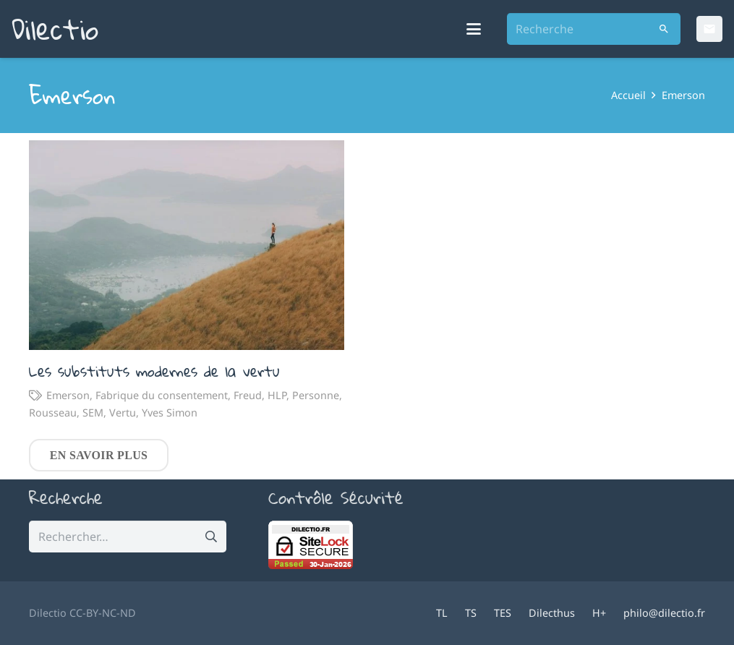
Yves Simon (169, 413)
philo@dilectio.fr (664, 613)
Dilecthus (552, 613)
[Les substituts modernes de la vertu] (186, 245)
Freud (248, 396)
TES (502, 613)
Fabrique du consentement (161, 396)
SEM (92, 413)
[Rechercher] (664, 29)
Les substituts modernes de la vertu (154, 371)
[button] (474, 29)
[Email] (709, 29)
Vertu (122, 413)
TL (442, 613)
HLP (277, 396)
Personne (315, 396)
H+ (599, 613)
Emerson (68, 396)
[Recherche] (593, 29)
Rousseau (53, 413)
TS (471, 613)
